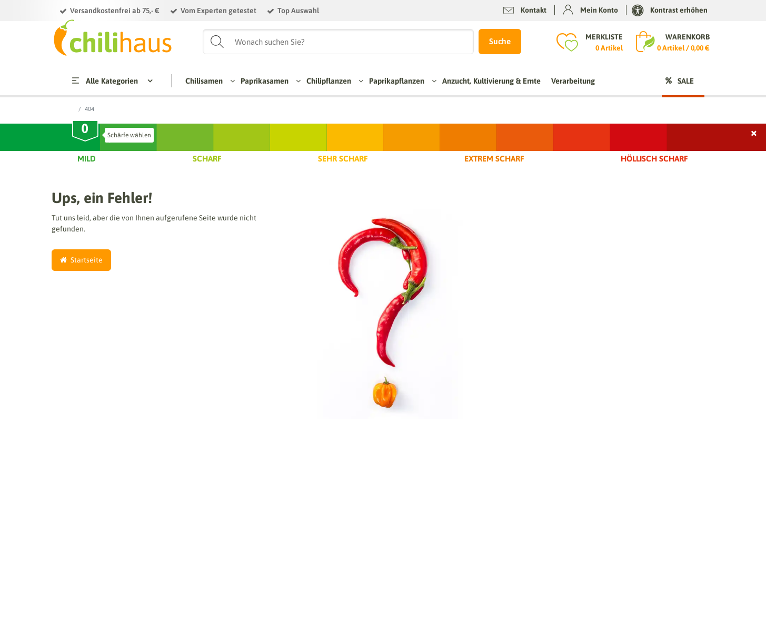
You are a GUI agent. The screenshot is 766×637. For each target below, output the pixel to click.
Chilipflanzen (332, 80)
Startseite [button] (81, 260)
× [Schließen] (754, 131)
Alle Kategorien (104, 80)
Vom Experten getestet (218, 10)
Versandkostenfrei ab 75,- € (115, 10)
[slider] (85, 132)
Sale (686, 80)
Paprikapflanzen (400, 80)
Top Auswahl (298, 10)
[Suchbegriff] (338, 41)
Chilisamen (207, 80)
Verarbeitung (573, 80)
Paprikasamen (268, 80)
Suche (500, 41)
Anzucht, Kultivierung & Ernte (491, 80)
